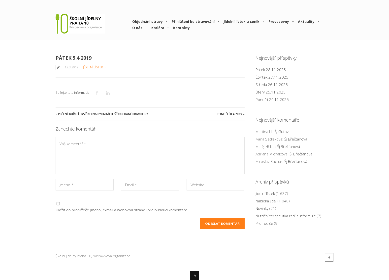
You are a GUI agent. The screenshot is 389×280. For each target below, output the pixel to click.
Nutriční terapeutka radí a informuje (286, 215)
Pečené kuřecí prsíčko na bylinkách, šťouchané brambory (103, 114)
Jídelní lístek (93, 67)
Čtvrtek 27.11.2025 (272, 77)
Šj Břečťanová (295, 139)
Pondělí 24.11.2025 (272, 99)
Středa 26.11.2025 (272, 84)
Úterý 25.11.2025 (271, 92)
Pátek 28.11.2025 (271, 69)
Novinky (262, 208)
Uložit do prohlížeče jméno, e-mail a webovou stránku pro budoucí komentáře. (122, 209)
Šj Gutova (283, 131)
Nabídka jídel (266, 200)
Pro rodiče (264, 223)
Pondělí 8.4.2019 (229, 114)
